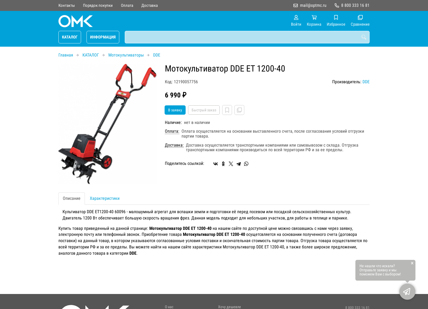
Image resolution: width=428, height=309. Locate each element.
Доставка (149, 5)
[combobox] (247, 37)
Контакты (66, 5)
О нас (169, 307)
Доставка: (174, 145)
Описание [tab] (72, 198)
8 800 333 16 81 (355, 5)
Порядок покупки (98, 5)
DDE (156, 55)
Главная (65, 55)
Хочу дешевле (229, 307)
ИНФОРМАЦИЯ (103, 37)
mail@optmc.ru (313, 5)
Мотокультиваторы (126, 55)
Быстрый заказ (204, 110)
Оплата (127, 5)
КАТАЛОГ (70, 37)
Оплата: (172, 131)
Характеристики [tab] (105, 198)
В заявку (175, 110)
